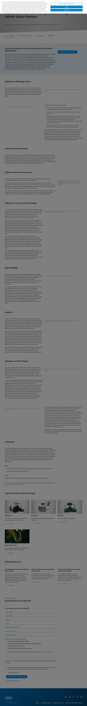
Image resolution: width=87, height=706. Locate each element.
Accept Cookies (66, 10)
